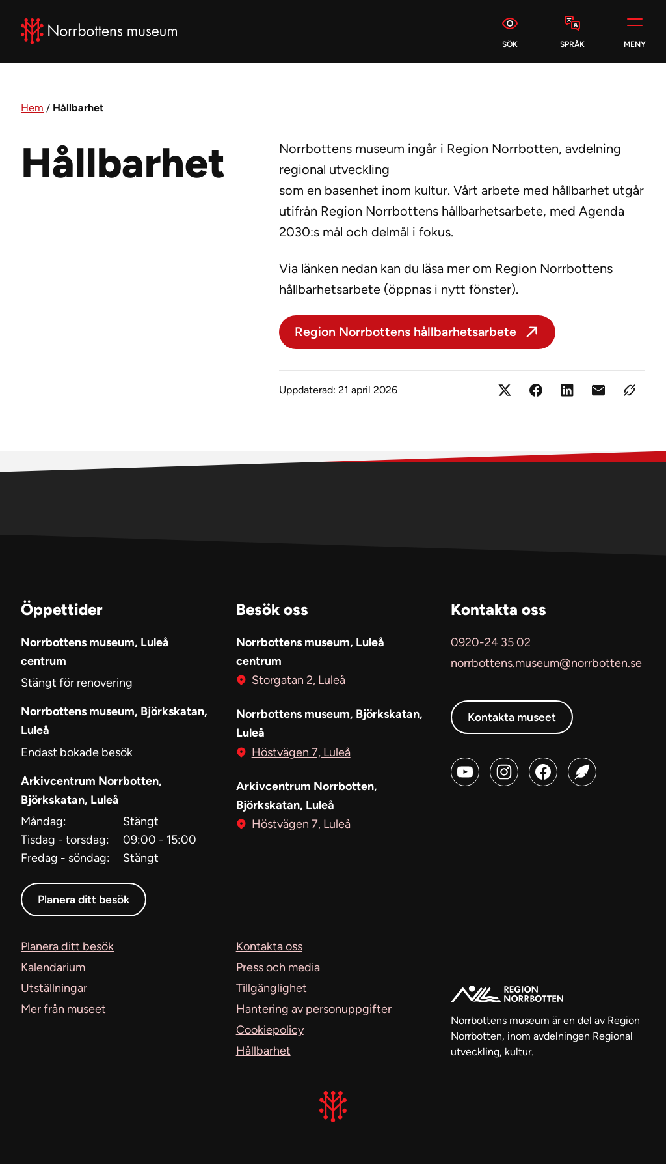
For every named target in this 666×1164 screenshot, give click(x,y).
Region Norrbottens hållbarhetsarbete (406, 332)
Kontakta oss (269, 946)
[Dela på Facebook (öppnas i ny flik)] (536, 390)
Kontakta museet (512, 716)
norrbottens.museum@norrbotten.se (546, 662)
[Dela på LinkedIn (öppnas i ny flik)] (567, 390)
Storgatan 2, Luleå (298, 679)
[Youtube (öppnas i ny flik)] (465, 771)
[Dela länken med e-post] (598, 390)
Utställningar (54, 988)
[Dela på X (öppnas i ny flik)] (504, 390)
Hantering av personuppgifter (314, 1009)
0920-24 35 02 (491, 641)
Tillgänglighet (271, 988)
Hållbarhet (263, 1050)
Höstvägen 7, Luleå (301, 751)
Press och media (278, 967)
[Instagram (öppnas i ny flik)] (504, 771)
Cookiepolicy (270, 1030)
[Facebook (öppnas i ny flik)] (543, 771)
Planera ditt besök (85, 899)
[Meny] (635, 31)
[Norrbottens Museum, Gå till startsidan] (99, 31)
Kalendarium (53, 967)
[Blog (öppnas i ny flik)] (582, 771)
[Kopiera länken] (629, 390)
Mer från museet (63, 1009)
